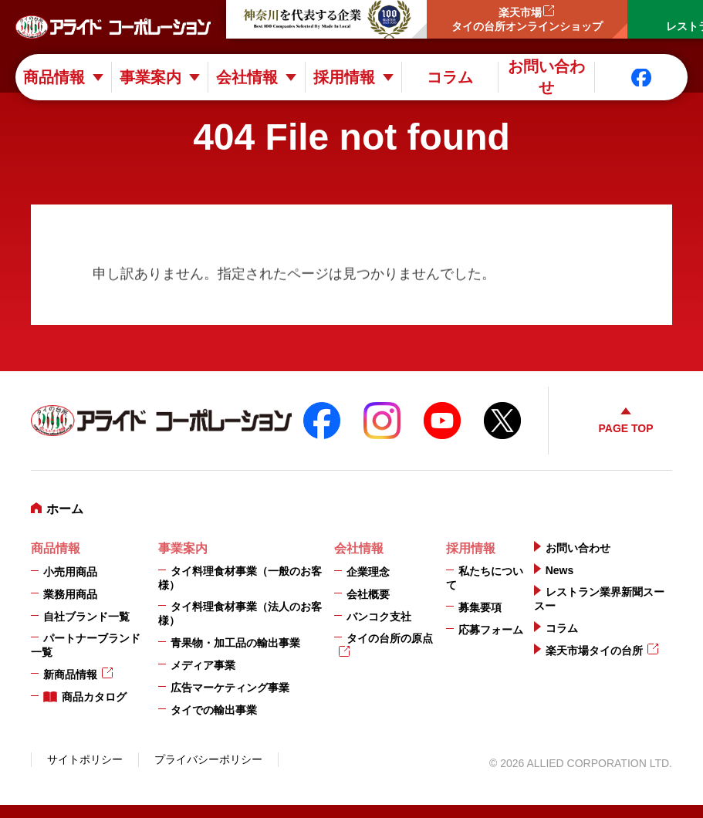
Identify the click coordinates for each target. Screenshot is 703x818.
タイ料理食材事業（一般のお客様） (240, 578)
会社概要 (368, 594)
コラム (450, 77)
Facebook (641, 77)
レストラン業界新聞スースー (599, 599)
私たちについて (484, 578)
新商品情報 (70, 674)
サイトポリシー (85, 759)
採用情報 (344, 77)
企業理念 (368, 572)
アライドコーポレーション (113, 27)
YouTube (442, 420)
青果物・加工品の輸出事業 (235, 643)
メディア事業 (203, 665)
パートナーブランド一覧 (85, 645)
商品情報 (54, 77)
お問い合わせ (546, 77)
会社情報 (247, 77)
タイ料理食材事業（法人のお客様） (240, 613)
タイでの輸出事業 (214, 710)
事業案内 (150, 77)
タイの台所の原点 (389, 638)
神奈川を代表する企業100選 (326, 19)
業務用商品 (70, 594)
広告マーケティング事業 (230, 687)
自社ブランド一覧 (86, 616)
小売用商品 (70, 572)
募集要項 (480, 607)
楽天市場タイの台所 (594, 650)
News (560, 570)
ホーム (64, 508)
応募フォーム (490, 630)
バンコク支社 (378, 616)
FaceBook (321, 420)
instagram (382, 420)
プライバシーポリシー (208, 759)
